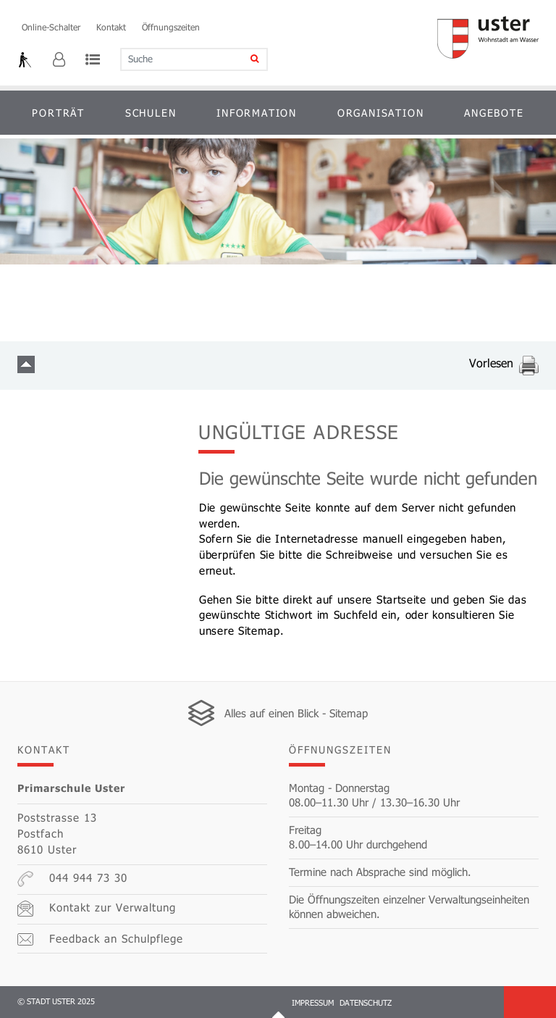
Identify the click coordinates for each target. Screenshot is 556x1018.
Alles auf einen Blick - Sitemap (296, 712)
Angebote (493, 113)
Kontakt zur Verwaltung (96, 909)
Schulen (151, 113)
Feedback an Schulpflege (100, 939)
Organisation (380, 113)
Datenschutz (366, 1002)
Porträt (58, 113)
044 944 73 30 (72, 879)
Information (256, 113)
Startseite (401, 599)
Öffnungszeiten (171, 27)
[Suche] (245, 59)
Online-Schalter (51, 27)
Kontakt (111, 27)
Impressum (313, 1002)
